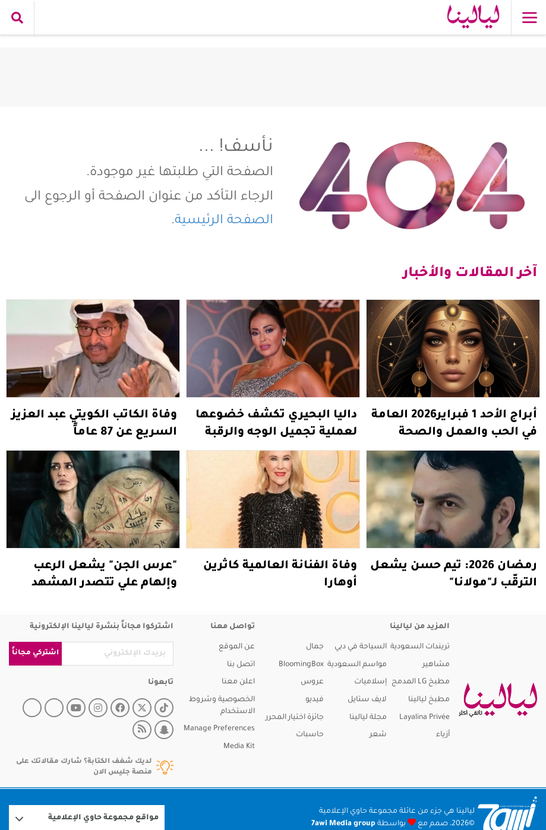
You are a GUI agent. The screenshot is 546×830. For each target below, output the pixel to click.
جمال (315, 647)
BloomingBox (301, 665)
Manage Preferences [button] (219, 729)
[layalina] (493, 700)
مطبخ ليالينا (429, 700)
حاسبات (310, 735)
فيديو (314, 700)
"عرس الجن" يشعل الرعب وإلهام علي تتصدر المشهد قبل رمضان (104, 583)
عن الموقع (237, 647)
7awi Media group (343, 824)
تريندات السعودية (420, 647)
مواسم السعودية (357, 665)
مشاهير (436, 665)
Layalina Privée (424, 718)
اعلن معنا (238, 682)
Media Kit (239, 747)
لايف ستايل (367, 700)
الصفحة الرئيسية (224, 221)
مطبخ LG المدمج (421, 682)
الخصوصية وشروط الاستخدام (222, 706)
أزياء (443, 735)
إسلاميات (370, 682)
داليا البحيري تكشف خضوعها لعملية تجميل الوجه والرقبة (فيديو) (276, 433)
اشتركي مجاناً (35, 653)
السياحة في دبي (360, 647)
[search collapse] (17, 19)
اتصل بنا (241, 665)
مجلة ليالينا (368, 718)
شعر (378, 735)
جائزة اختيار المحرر (295, 718)
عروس (312, 682)
